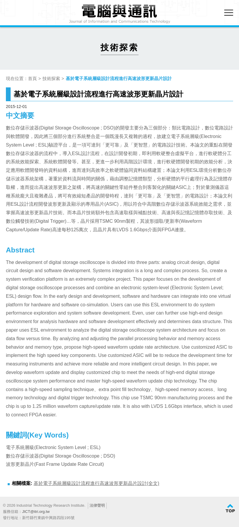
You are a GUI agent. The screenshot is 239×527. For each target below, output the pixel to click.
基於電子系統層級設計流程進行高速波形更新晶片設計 (119, 78)
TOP (230, 508)
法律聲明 (97, 505)
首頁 (32, 78)
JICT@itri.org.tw (36, 511)
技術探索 (51, 78)
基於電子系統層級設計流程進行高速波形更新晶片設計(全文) (96, 483)
